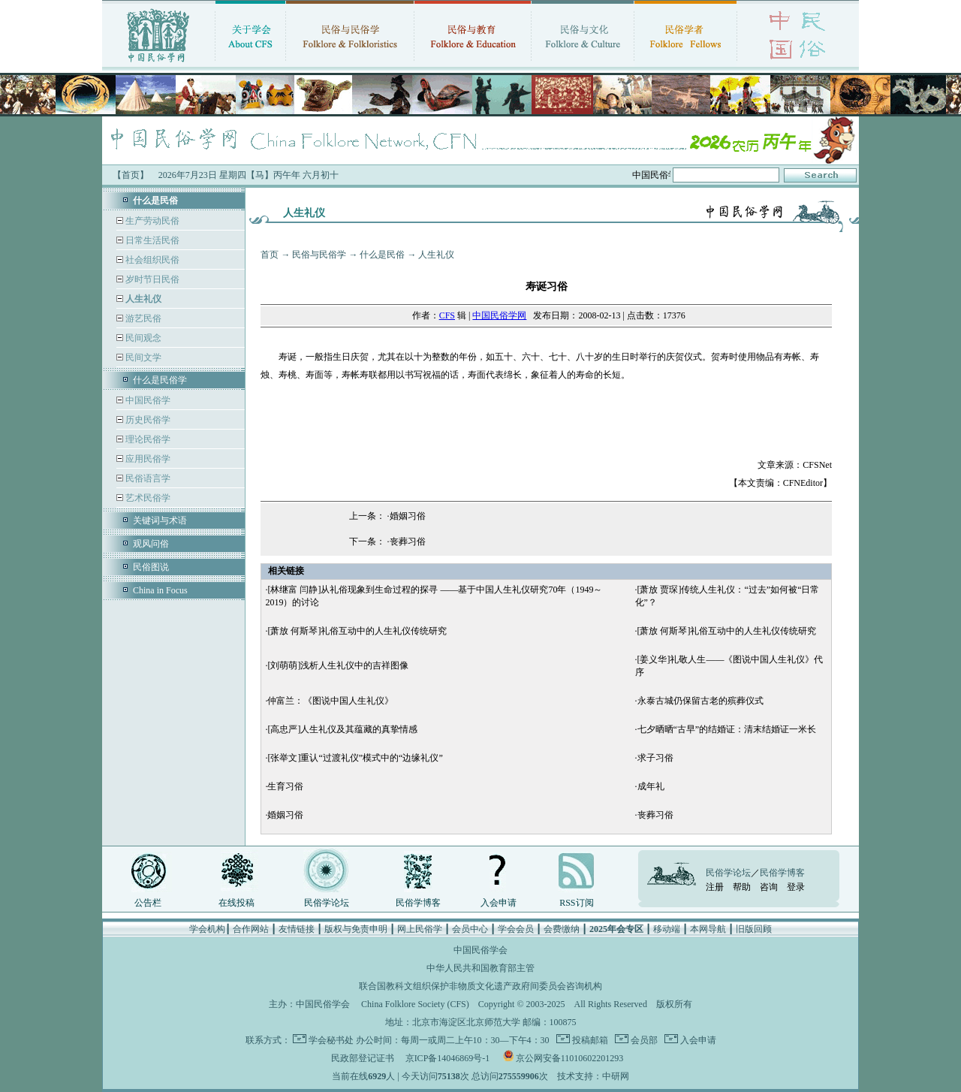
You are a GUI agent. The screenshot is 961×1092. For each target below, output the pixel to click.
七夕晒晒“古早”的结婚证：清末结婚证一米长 (727, 729)
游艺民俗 (142, 318)
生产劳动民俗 (151, 221)
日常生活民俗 (151, 240)
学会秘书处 (331, 1040)
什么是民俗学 (160, 380)
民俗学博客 (418, 902)
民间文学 (142, 357)
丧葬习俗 (408, 541)
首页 (270, 254)
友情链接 (297, 929)
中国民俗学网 (499, 315)
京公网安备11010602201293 (570, 1058)
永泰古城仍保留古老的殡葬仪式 (700, 700)
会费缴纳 (562, 929)
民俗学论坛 (326, 902)
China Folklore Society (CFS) (415, 1004)
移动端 (666, 929)
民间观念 (142, 338)
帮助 (742, 887)
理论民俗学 (146, 439)
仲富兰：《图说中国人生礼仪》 (330, 700)
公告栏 (147, 902)
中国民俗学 (146, 400)
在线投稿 (236, 902)
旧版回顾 (754, 929)
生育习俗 (285, 786)
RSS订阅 (576, 902)
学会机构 (207, 929)
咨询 (769, 887)
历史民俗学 (146, 420)
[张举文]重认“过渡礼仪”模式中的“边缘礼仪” (354, 758)
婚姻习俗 (408, 516)
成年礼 (650, 786)
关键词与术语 (160, 520)
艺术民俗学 (146, 498)
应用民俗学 (146, 459)
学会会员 (516, 929)
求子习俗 (655, 758)
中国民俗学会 (323, 1004)
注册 (715, 887)
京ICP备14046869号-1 (447, 1058)
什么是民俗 (382, 254)
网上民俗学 (419, 929)
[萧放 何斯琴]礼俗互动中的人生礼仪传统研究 (357, 631)
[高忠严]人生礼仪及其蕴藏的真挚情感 (342, 729)
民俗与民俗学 (319, 254)
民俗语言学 (146, 478)
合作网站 (251, 929)
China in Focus (160, 590)
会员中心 (470, 929)
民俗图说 (151, 567)
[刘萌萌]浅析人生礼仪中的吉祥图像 (337, 665)
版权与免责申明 (355, 929)
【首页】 (131, 175)
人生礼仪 (436, 254)
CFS (447, 315)
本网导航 (708, 929)
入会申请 (498, 902)
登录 (796, 887)
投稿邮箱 (589, 1040)
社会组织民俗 (151, 260)
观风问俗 (151, 543)
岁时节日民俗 (151, 279)
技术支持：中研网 (593, 1076)
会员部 (643, 1040)
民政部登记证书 (362, 1058)
